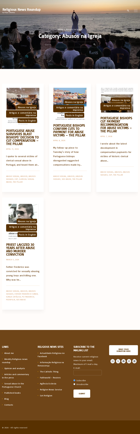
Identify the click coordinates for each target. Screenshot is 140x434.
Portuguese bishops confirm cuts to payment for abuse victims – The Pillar (69, 130)
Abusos (23, 176)
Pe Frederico (28, 297)
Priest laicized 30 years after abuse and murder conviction (20, 249)
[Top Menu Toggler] (136, 10)
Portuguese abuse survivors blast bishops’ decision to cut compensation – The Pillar (22, 137)
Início (60, 29)
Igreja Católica (13, 297)
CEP (16, 179)
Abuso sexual (12, 176)
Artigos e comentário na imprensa (22, 114)
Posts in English (27, 120)
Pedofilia (10, 299)
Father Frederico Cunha (26, 294)
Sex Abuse (66, 179)
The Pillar (18, 182)
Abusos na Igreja (27, 107)
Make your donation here (124, 350)
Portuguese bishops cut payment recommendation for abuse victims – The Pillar (116, 124)
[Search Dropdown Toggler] (128, 11)
